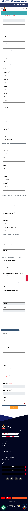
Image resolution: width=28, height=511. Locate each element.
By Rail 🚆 (14, 470)
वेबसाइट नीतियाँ (4, 441)
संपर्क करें (3, 447)
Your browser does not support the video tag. (14, 488)
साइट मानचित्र (4, 443)
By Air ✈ (13, 466)
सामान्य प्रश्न (3, 445)
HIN (7, 1)
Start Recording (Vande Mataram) (19, 497)
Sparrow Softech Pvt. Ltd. (19, 506)
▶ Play (3, 497)
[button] (3, 1)
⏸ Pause (9, 497)
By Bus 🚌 (14, 473)
